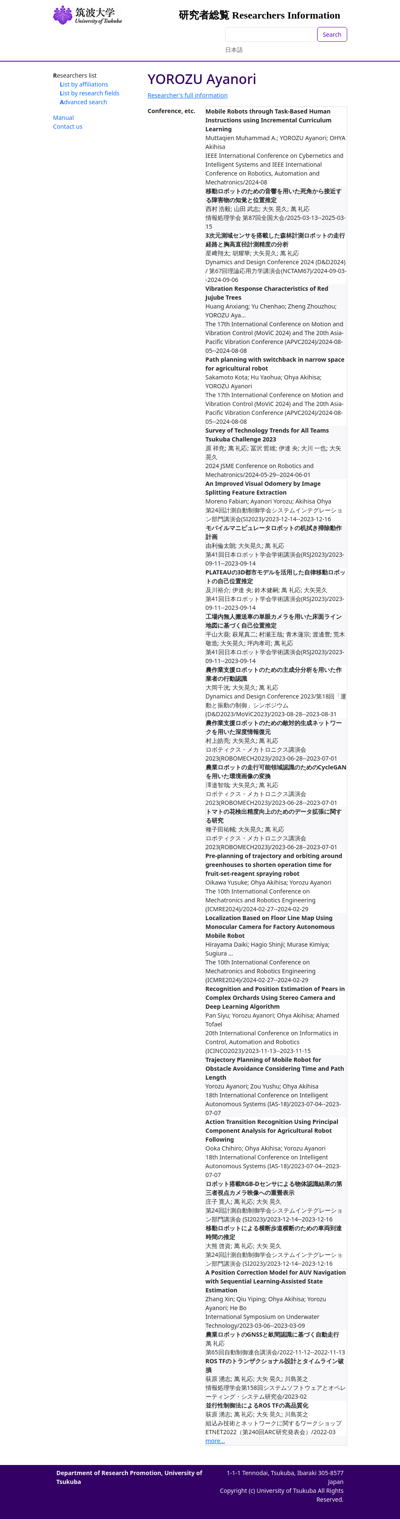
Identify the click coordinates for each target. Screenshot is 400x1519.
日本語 (234, 50)
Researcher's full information (188, 95)
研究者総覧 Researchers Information (259, 15)
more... (215, 1441)
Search (332, 34)
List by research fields (90, 93)
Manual (63, 118)
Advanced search (83, 102)
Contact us (68, 126)
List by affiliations (84, 84)
